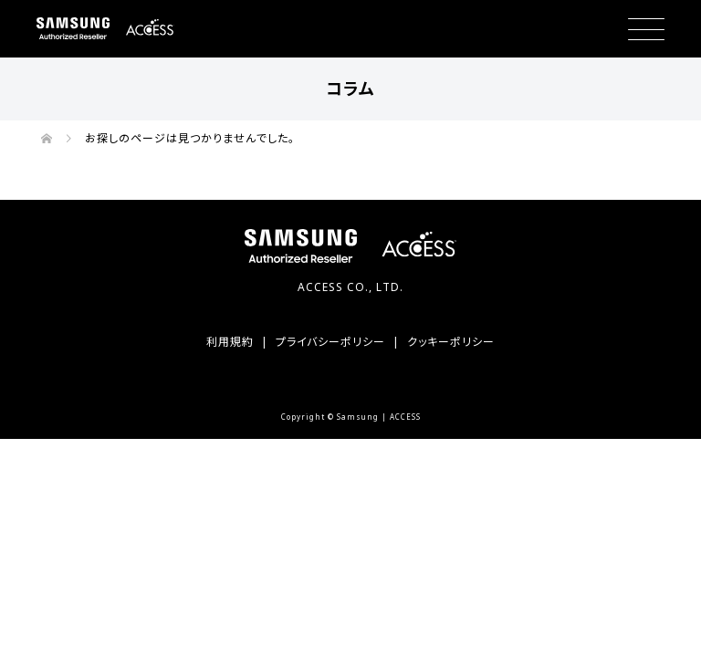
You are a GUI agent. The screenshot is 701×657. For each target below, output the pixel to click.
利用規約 (230, 341)
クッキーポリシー (451, 341)
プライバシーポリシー (330, 341)
